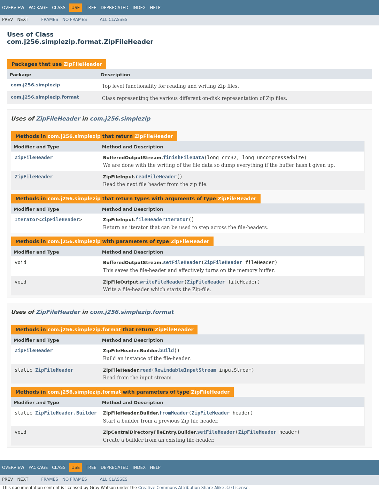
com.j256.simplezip (35, 84)
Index (139, 7)
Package (38, 7)
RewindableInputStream (185, 370)
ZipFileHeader (82, 64)
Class (58, 7)
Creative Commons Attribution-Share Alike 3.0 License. (194, 487)
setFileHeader (182, 262)
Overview (13, 7)
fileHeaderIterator (162, 219)
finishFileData (183, 157)
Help (155, 7)
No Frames (74, 19)
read (146, 370)
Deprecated (115, 7)
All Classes (113, 19)
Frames (49, 19)
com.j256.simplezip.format (45, 97)
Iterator (26, 219)
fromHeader (173, 413)
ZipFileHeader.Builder (66, 413)
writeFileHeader (162, 282)
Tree (91, 7)
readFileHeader (156, 176)
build (166, 350)
